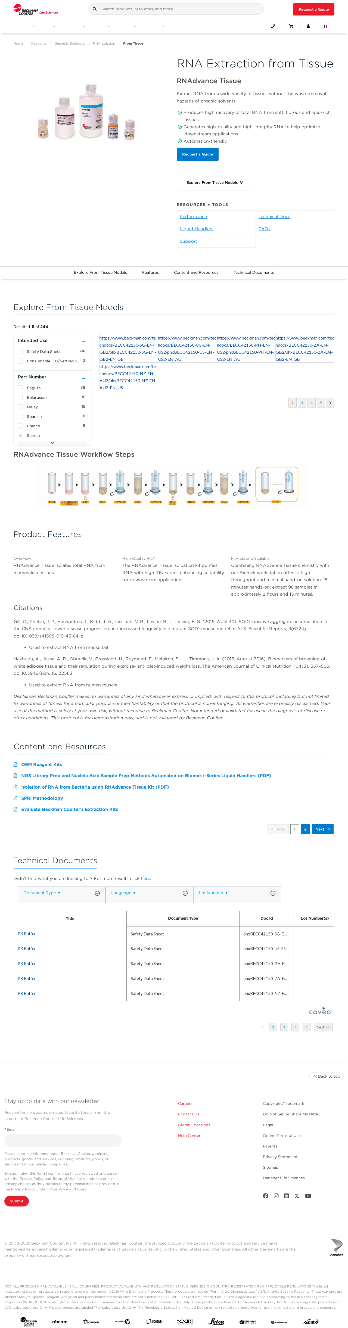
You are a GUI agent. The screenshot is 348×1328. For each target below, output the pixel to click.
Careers (185, 1100)
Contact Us (188, 1110)
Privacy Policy (32, 1175)
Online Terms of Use (282, 1132)
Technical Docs (274, 212)
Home (18, 43)
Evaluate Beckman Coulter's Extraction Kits (69, 805)
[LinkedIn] (286, 1193)
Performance (193, 212)
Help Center (189, 1132)
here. (146, 875)
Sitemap (270, 1163)
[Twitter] (297, 1193)
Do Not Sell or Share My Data (290, 1110)
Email (10, 1125)
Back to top (326, 1072)
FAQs (265, 225)
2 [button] (305, 825)
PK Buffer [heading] (27, 929)
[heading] (20, 348)
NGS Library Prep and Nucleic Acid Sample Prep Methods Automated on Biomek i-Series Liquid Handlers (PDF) (146, 772)
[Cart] (291, 26)
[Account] (308, 26)
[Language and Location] (325, 26)
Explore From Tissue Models (100, 268)
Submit (16, 1197)
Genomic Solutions (70, 43)
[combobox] (176, 9)
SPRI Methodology (42, 794)
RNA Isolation (104, 43)
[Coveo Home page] (320, 1009)
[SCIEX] (310, 1319)
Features (150, 268)
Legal (268, 1121)
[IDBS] (154, 1319)
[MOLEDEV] (247, 1319)
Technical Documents (254, 268)
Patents (270, 1142)
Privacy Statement (280, 1153)
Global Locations (194, 1121)
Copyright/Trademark (283, 1100)
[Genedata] (122, 1319)
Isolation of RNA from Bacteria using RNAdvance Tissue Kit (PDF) (95, 783)
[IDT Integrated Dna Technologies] (185, 1319)
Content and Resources (196, 268)
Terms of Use (63, 1175)
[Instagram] (276, 1193)
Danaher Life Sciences (284, 1174)
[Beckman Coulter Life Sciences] (36, 9)
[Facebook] (265, 1193)
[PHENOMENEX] (279, 1319)
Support (188, 237)
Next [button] (322, 825)
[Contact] (273, 26)
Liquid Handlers (196, 225)
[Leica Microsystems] (216, 1319)
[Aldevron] (91, 1319)
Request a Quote (314, 9)
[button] (95, 9)
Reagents (38, 43)
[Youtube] (308, 1193)
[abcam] (60, 1319)
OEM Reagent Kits (41, 760)
